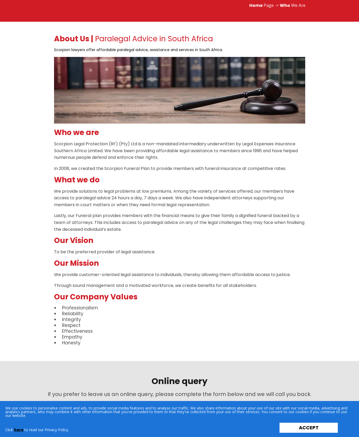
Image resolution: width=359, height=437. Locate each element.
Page (261, 5)
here (18, 429)
